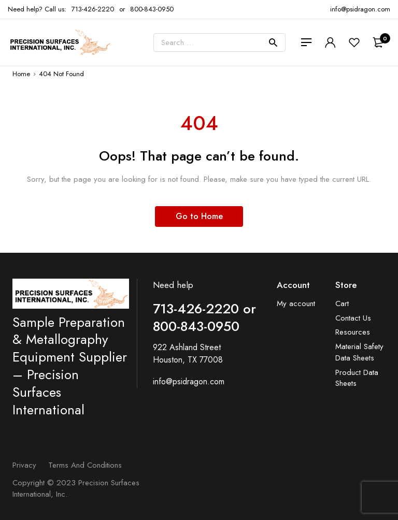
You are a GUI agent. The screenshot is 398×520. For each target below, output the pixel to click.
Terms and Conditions (85, 465)
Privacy (24, 465)
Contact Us (353, 318)
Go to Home (199, 216)
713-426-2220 (93, 9)
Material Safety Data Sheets (359, 352)
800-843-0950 (152, 9)
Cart (342, 303)
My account (296, 303)
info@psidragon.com (188, 381)
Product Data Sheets (356, 378)
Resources (352, 332)
